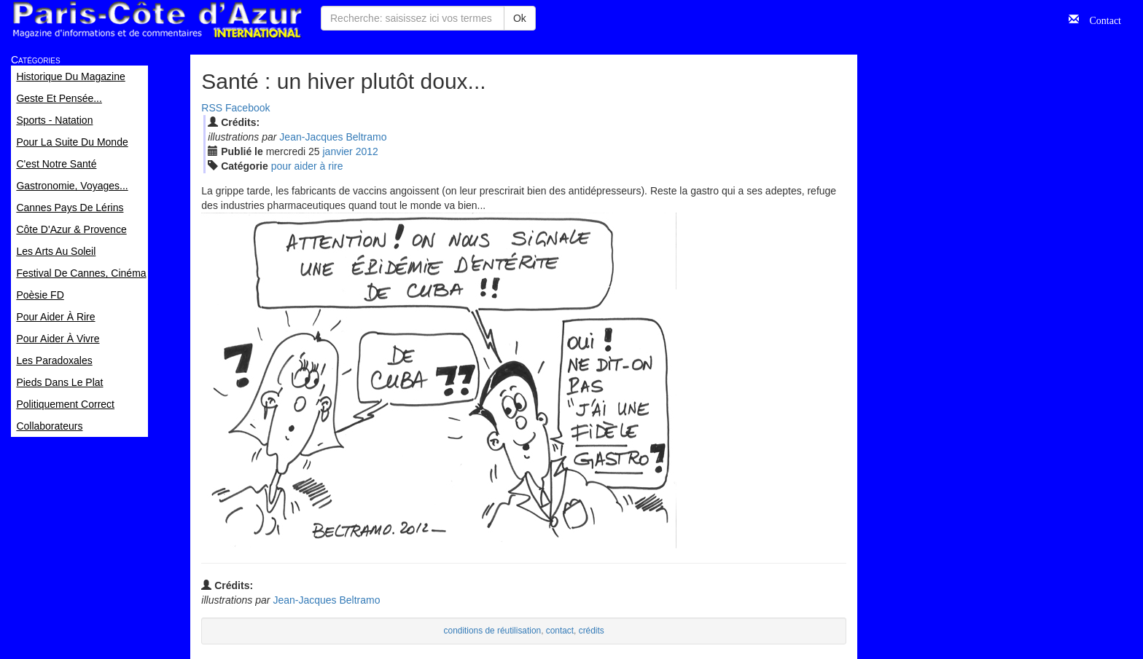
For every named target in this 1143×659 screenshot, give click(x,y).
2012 (367, 151)
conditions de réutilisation (493, 631)
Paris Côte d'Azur (157, 20)
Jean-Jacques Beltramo (332, 137)
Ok (519, 18)
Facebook (247, 108)
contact (560, 631)
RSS (211, 108)
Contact (1100, 19)
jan (338, 151)
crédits (591, 631)
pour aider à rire (307, 166)
